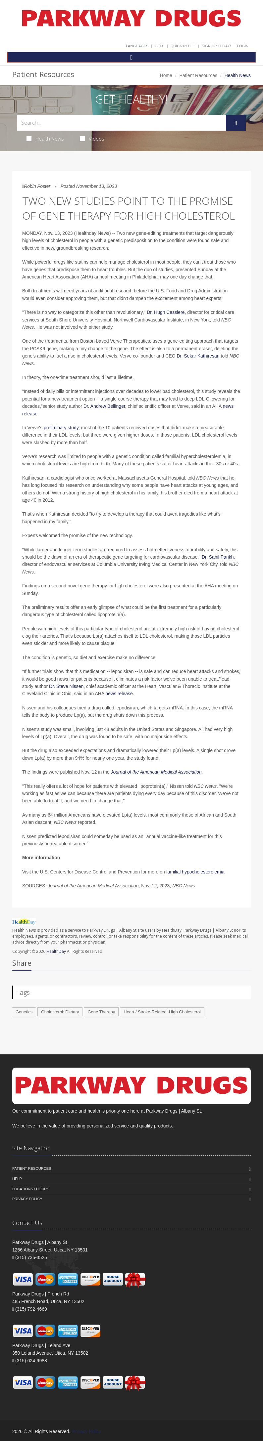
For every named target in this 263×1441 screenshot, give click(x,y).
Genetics (24, 1011)
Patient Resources (198, 75)
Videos (92, 138)
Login (242, 46)
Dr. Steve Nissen (66, 686)
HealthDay (56, 951)
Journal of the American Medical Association (156, 772)
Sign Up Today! (216, 46)
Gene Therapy (101, 1011)
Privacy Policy (27, 1199)
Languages (137, 46)
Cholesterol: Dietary (60, 1011)
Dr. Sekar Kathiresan (198, 356)
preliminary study (61, 427)
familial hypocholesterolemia (195, 871)
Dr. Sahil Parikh (218, 557)
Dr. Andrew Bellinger (104, 406)
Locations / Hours (30, 1189)
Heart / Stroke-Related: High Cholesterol (162, 1011)
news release (119, 693)
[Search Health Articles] (121, 123)
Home (166, 75)
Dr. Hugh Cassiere (165, 312)
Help (159, 46)
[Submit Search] (236, 123)
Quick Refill (183, 46)
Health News (45, 138)
